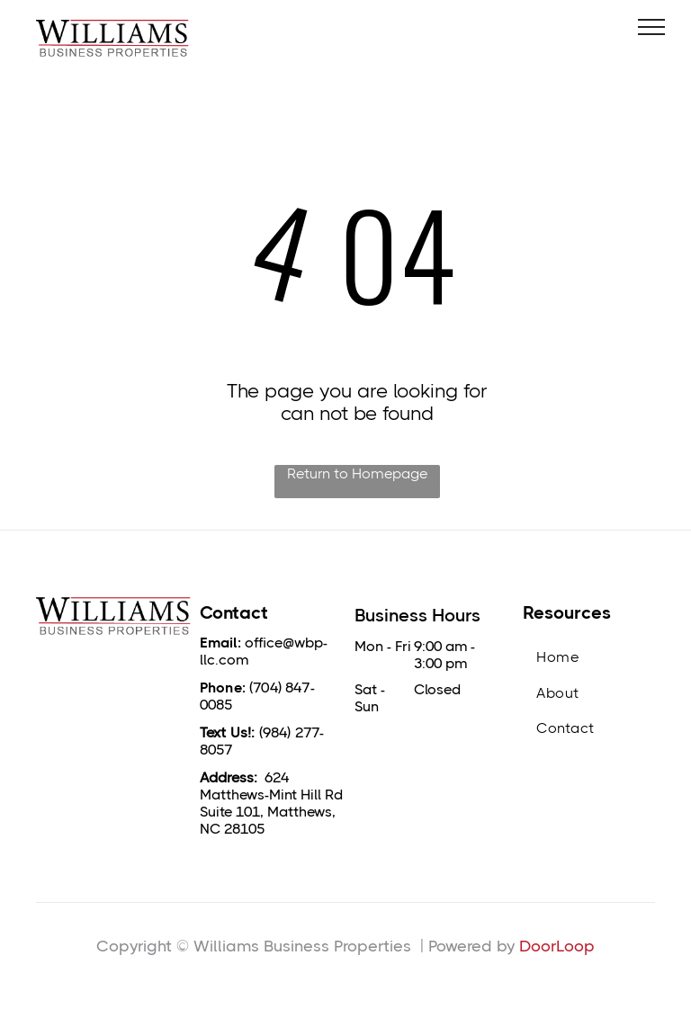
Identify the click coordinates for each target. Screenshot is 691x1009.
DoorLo (546, 946)
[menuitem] (589, 656)
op (584, 946)
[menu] (651, 27)
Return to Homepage (357, 473)
